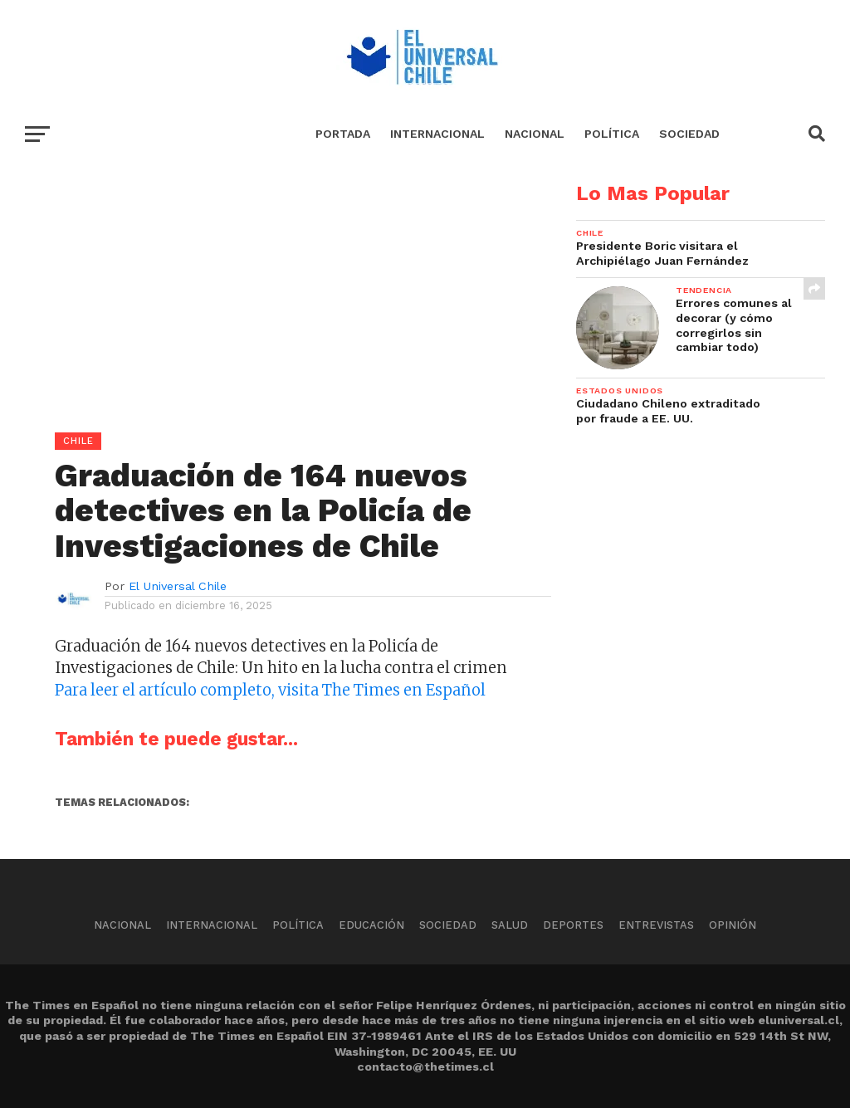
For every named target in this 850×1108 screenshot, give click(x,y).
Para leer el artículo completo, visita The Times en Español (270, 690)
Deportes (573, 925)
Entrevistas (656, 925)
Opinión (732, 925)
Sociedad (689, 133)
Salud (509, 925)
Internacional (437, 133)
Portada (342, 133)
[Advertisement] (275, 299)
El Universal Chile (178, 586)
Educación (371, 925)
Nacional (534, 133)
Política (611, 133)
